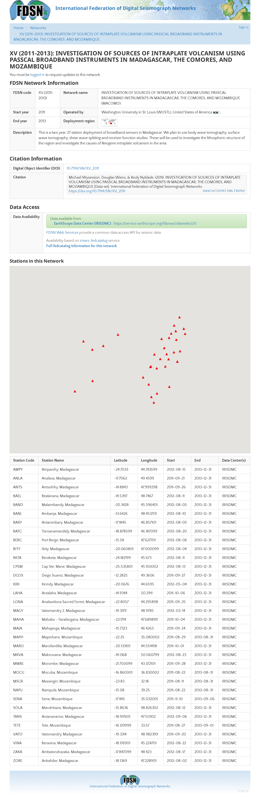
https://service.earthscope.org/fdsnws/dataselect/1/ (155, 223)
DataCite (209, 191)
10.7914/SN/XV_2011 (83, 168)
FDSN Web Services (62, 233)
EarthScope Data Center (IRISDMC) (82, 223)
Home (19, 28)
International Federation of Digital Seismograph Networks (130, 786)
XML (230, 191)
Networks (38, 28)
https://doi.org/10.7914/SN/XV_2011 (97, 191)
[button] (151, 397)
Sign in (243, 27)
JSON (220, 191)
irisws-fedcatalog (94, 241)
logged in (37, 75)
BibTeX (240, 191)
